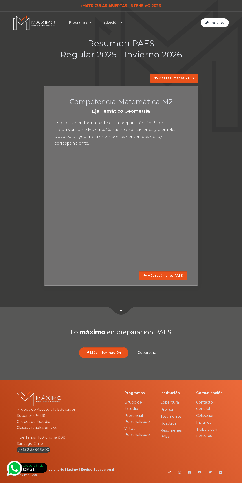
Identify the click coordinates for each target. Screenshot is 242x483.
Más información (104, 353)
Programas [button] (78, 22)
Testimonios (170, 416)
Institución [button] (110, 22)
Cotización (205, 415)
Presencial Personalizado (137, 418)
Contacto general (204, 405)
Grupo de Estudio (133, 405)
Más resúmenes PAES (174, 78)
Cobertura (147, 353)
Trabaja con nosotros (206, 432)
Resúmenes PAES (171, 433)
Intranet (203, 422)
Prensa (166, 409)
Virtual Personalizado (137, 431)
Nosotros (168, 423)
